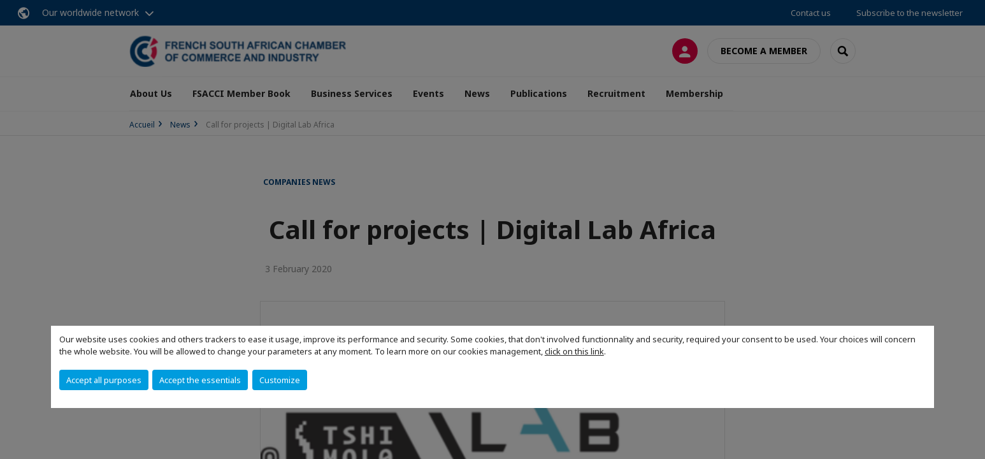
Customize (279, 380)
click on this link (574, 351)
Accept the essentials (200, 380)
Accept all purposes (103, 380)
